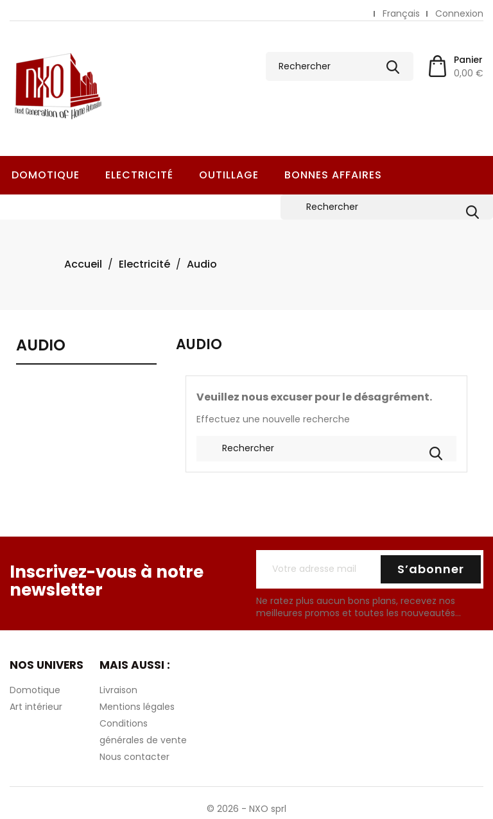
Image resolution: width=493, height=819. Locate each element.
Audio (40, 346)
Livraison (118, 690)
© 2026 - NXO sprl (246, 808)
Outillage (229, 175)
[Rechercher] (339, 66)
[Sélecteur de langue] (401, 14)
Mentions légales (137, 706)
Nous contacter (134, 756)
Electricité (139, 175)
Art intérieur (36, 706)
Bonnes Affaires (333, 175)
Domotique (46, 175)
